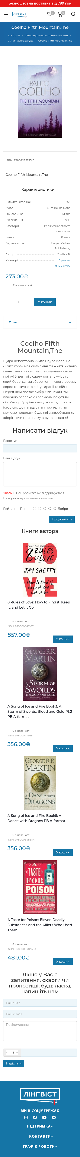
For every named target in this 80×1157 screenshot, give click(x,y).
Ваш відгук (11, 458)
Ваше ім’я (10, 441)
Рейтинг (9, 509)
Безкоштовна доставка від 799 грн (40, 3)
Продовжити (62, 519)
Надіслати (14, 1063)
